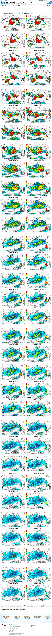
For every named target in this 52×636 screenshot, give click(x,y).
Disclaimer (32, 624)
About (23, 5)
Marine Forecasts (17, 616)
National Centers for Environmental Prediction (14, 626)
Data (13, 5)
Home (2, 0)
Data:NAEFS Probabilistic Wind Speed (7, 13)
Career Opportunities (33, 630)
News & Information (37, 616)
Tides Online (6, 618)
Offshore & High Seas (17, 617)
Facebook (47, 617)
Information (17, 5)
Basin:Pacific (15, 13)
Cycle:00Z (19, 13)
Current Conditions (6, 616)
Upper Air (6, 621)
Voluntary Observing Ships (27, 617)
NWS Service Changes (37, 617)
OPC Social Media (47, 616)
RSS (10, 0)
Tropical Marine (17, 618)
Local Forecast (41, 0)
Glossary (32, 627)
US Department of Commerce (12, 624)
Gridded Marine (17, 619)
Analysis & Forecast (6, 5)
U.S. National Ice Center (27, 618)
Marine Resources (27, 616)
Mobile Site (6, 0)
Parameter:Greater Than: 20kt (25, 13)
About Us (32, 629)
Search (48, 5)
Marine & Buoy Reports (6, 617)
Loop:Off (32, 13)
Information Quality (33, 625)
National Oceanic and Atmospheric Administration (16, 3)
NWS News (37, 618)
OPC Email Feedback (11, 631)
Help (31, 626)
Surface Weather (6, 619)
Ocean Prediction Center (19, 2)
